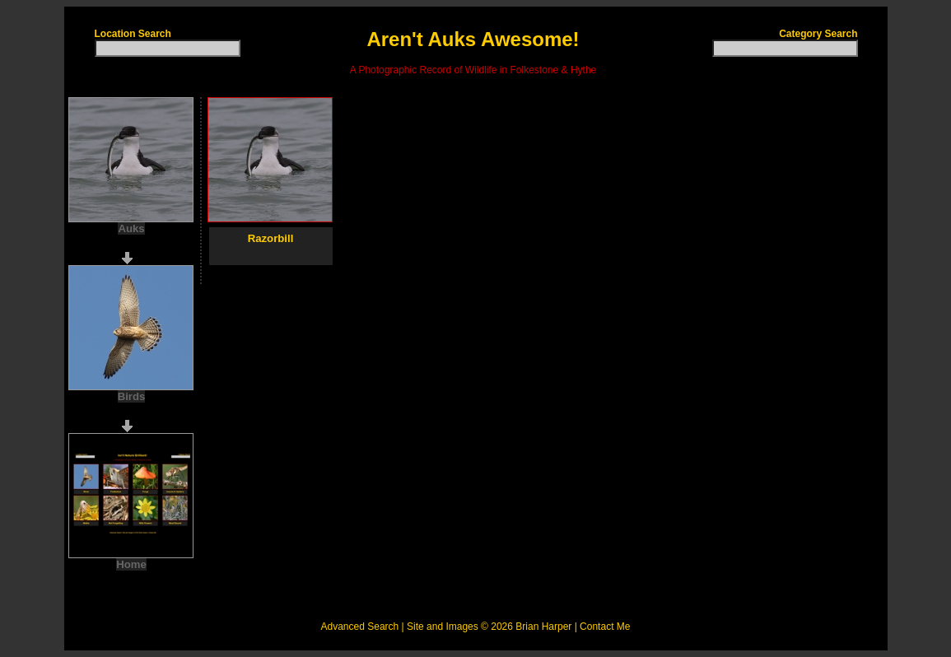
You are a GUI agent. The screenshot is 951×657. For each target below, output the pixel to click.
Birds (132, 396)
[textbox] (167, 48)
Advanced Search (360, 626)
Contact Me (605, 626)
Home (131, 564)
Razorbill (271, 238)
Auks (131, 228)
